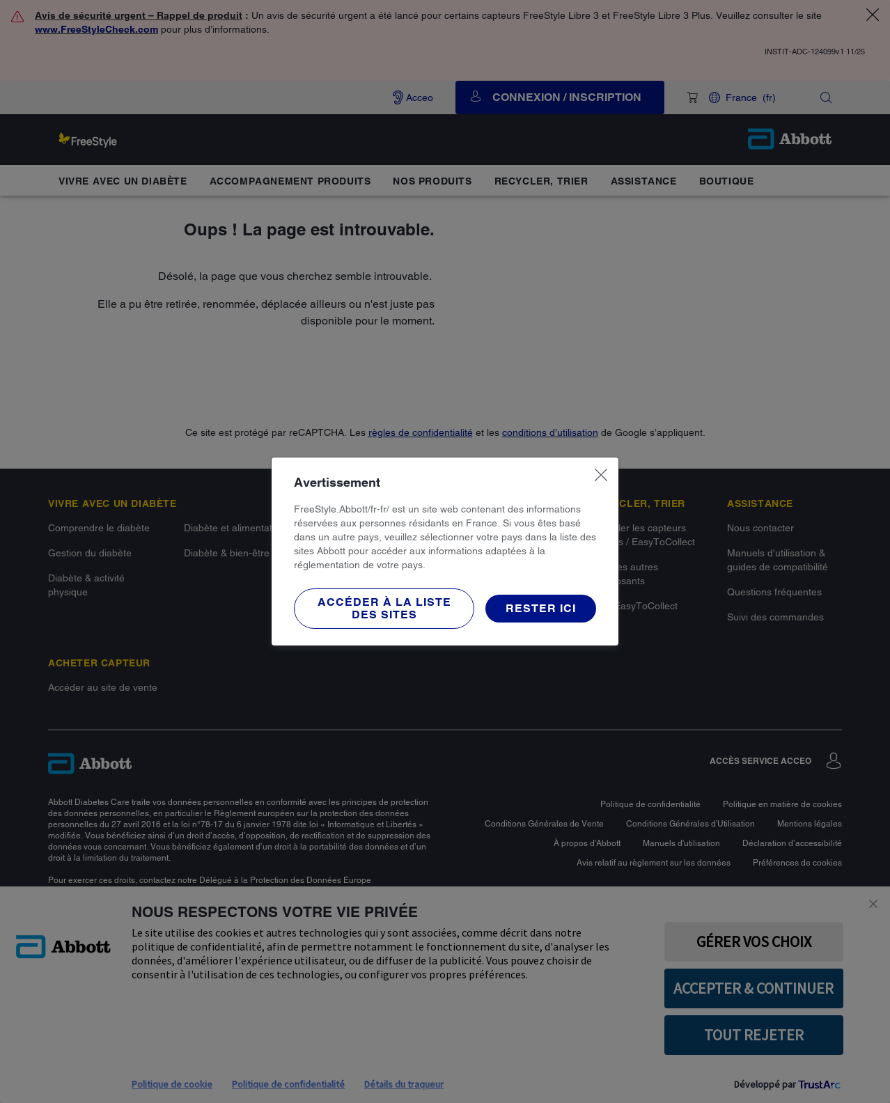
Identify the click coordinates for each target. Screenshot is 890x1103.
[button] (384, 608)
